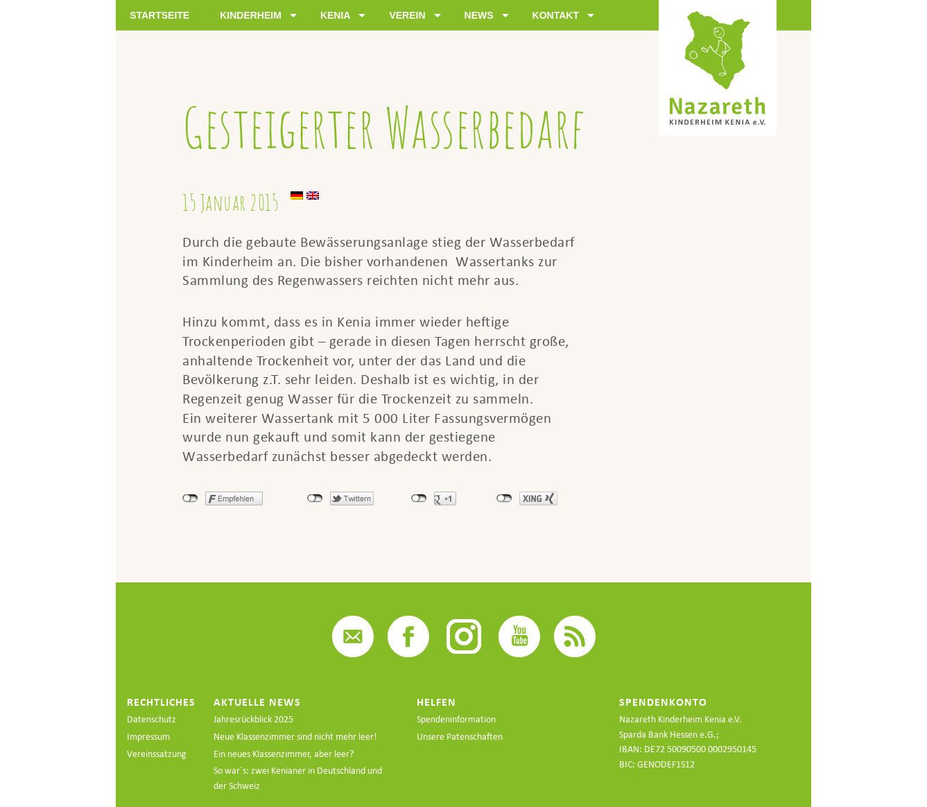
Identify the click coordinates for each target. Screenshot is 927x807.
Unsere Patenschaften (460, 736)
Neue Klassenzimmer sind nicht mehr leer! (295, 736)
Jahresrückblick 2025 (253, 719)
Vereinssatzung (157, 754)
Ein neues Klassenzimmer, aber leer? (284, 754)
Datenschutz (151, 719)
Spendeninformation (456, 719)
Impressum (148, 736)
